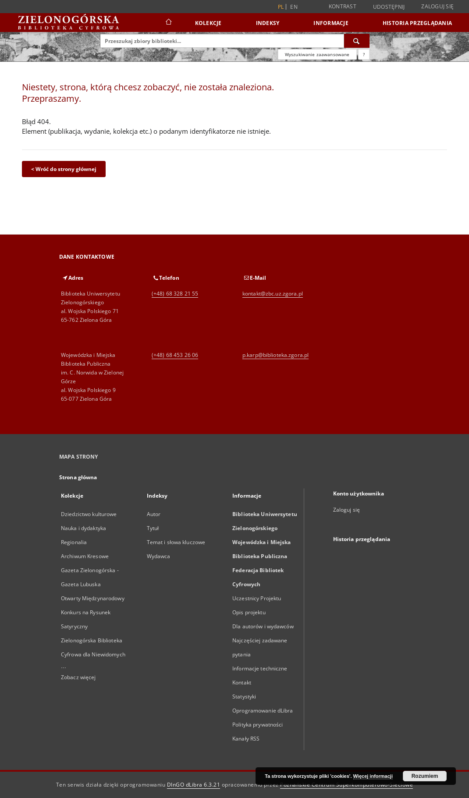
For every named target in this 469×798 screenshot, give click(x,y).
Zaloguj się (437, 6)
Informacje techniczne (260, 668)
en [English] (294, 7)
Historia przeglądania (417, 23)
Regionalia (74, 542)
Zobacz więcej (78, 677)
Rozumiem (425, 776)
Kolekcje (208, 23)
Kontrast (342, 6)
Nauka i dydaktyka (83, 528)
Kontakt (241, 682)
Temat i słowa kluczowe (176, 542)
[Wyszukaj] (357, 41)
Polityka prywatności (257, 724)
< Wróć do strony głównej (63, 169)
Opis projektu (249, 612)
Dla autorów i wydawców (263, 626)
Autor (154, 514)
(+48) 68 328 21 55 (175, 293)
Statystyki (244, 696)
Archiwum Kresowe (85, 556)
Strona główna (78, 477)
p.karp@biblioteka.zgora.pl (275, 355)
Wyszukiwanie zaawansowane (317, 54)
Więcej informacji (373, 776)
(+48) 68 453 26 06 (175, 355)
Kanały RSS (245, 738)
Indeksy (268, 23)
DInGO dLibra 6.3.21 (193, 784)
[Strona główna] (168, 22)
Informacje (330, 23)
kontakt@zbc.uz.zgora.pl (272, 293)
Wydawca (159, 556)
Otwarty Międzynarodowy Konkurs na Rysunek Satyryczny (92, 612)
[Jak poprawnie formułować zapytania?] (364, 54)
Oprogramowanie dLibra (262, 710)
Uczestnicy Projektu (256, 598)
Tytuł (153, 528)
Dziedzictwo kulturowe (89, 514)
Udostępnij (389, 7)
